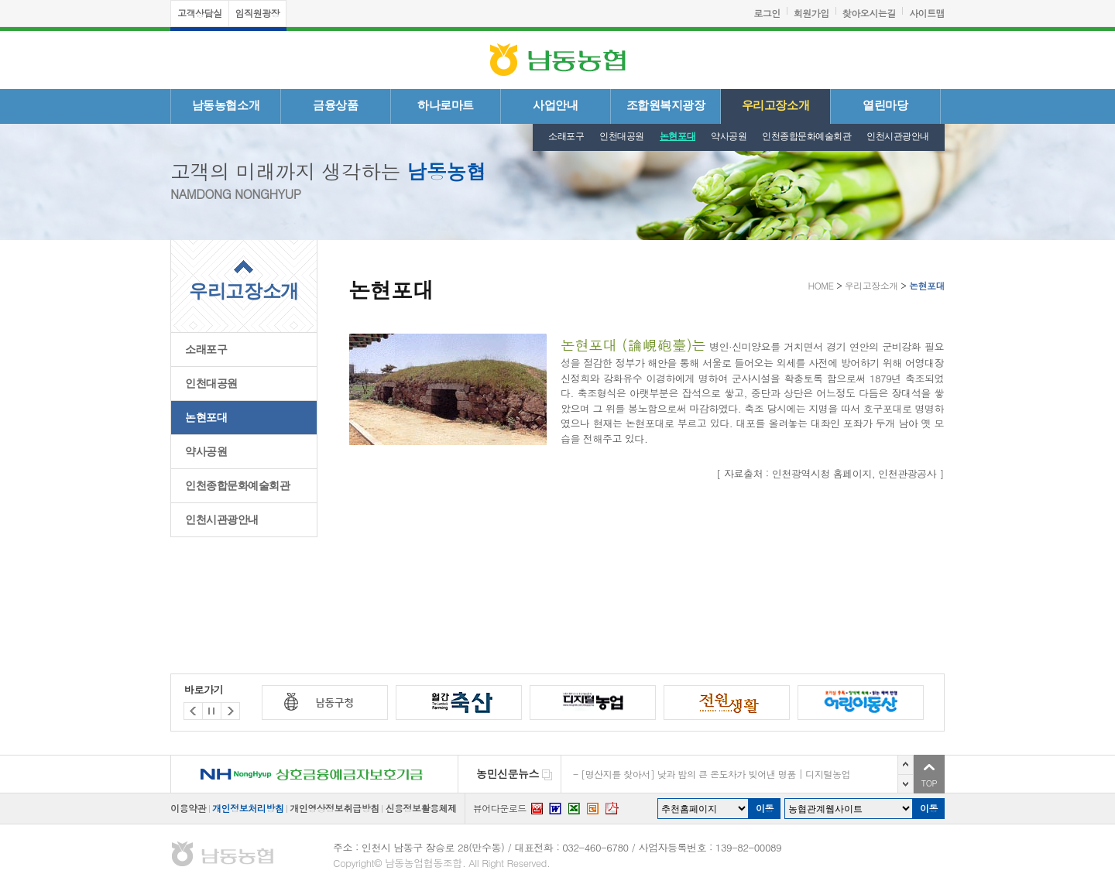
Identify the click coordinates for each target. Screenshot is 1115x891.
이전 (905, 764)
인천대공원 (621, 136)
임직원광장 (257, 12)
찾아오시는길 (869, 12)
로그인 (766, 12)
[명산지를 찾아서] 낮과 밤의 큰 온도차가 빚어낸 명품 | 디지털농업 (715, 773)
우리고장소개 (775, 105)
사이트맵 (927, 12)
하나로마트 (445, 105)
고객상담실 (199, 12)
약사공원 (728, 136)
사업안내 (555, 105)
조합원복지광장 (665, 105)
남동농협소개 (225, 105)
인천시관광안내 (897, 136)
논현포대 (677, 136)
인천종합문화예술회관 (806, 136)
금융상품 (335, 105)
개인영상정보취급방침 (334, 807)
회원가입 (811, 12)
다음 (905, 783)
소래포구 (566, 136)
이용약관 (188, 807)
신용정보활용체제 (420, 807)
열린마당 (885, 105)
